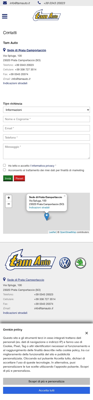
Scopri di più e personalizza (46, 381)
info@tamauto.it (20, 3)
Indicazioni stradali (15, 83)
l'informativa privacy (42, 165)
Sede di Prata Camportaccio (25, 279)
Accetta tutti (46, 390)
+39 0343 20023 (54, 3)
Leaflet (52, 232)
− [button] (8, 204)
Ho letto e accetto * (32, 165)
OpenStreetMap (68, 232)
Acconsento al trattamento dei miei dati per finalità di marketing (46, 170)
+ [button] (8, 198)
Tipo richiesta (12, 103)
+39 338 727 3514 (25, 69)
